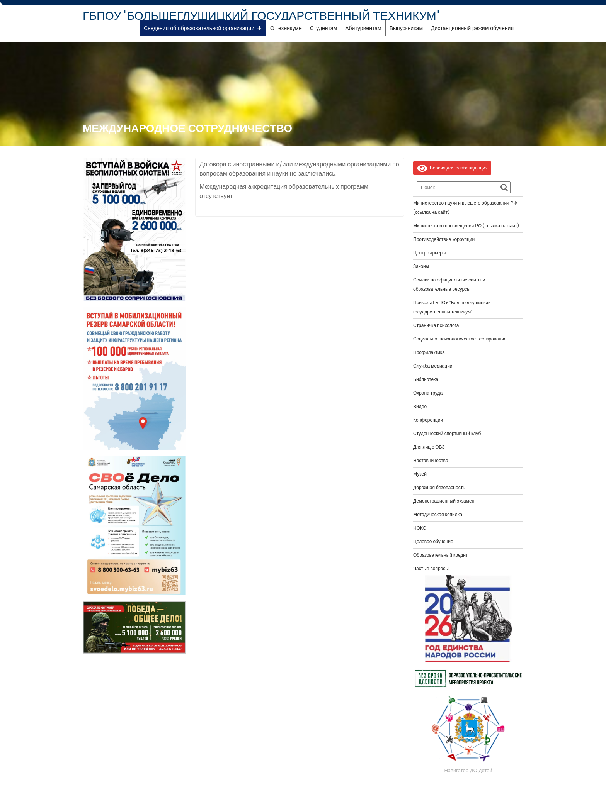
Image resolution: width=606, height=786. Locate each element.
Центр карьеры (429, 252)
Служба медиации (433, 366)
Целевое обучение (433, 541)
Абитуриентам (363, 28)
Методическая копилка (437, 514)
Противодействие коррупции (444, 239)
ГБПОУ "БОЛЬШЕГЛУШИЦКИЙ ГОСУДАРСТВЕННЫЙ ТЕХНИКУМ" (261, 16)
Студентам (323, 28)
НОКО (419, 528)
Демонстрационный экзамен (443, 501)
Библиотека (425, 379)
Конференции (428, 420)
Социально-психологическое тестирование (460, 338)
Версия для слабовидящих (452, 167)
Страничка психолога (436, 325)
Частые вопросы (431, 568)
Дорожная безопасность (439, 487)
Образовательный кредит (440, 555)
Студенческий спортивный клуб (447, 433)
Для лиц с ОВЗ (428, 447)
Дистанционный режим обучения (472, 28)
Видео (420, 406)
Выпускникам (406, 28)
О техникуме (286, 28)
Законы (421, 266)
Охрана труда (428, 393)
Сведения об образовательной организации (203, 28)
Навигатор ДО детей (468, 770)
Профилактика (429, 352)
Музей (420, 474)
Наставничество (430, 460)
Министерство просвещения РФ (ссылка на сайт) (466, 225)
